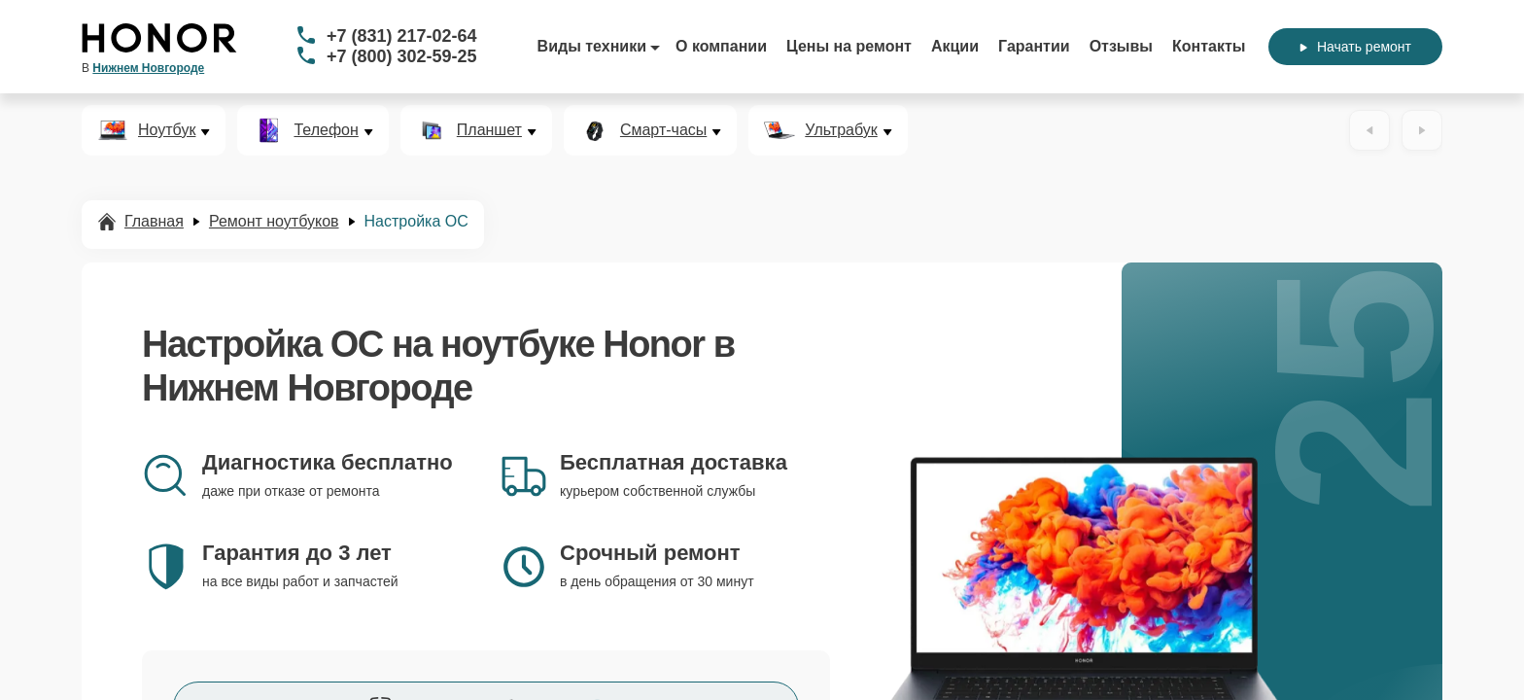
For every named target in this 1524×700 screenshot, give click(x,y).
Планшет (489, 130)
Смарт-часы (663, 130)
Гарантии (1034, 46)
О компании (721, 46)
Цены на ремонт (849, 46)
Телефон (326, 130)
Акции (955, 46)
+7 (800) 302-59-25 (402, 56)
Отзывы (1121, 46)
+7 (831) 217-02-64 (402, 36)
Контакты (1208, 46)
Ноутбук (166, 130)
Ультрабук (841, 130)
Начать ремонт (1355, 46)
